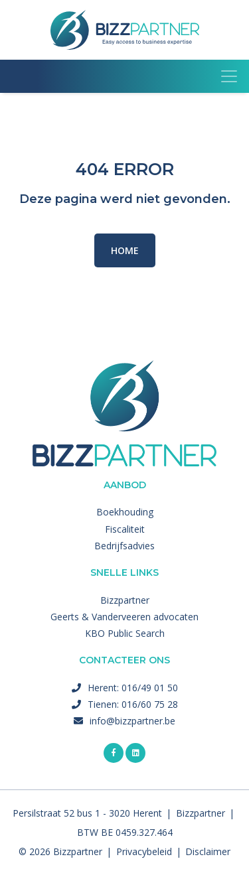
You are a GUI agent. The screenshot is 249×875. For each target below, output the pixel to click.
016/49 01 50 (150, 687)
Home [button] (125, 250)
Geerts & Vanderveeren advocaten (124, 616)
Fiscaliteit (125, 529)
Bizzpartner (124, 600)
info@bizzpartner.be (132, 720)
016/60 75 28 (150, 704)
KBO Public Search (125, 633)
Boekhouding (124, 511)
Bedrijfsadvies (124, 545)
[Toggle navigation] (229, 76)
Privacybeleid (144, 851)
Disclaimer (207, 851)
